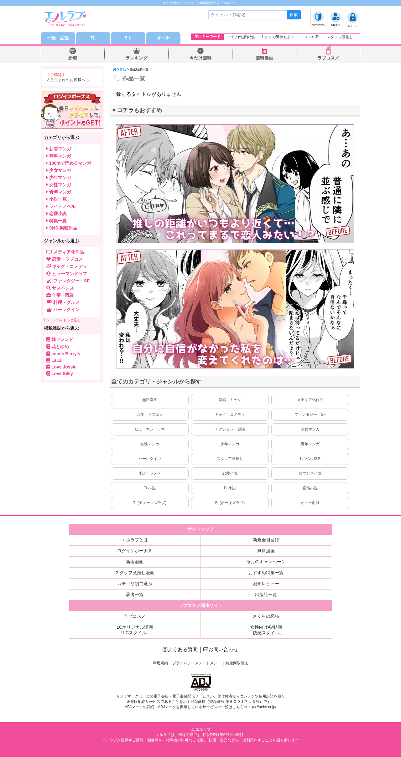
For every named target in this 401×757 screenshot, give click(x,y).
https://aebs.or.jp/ (261, 707)
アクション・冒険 (230, 429)
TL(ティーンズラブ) (149, 503)
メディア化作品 (310, 400)
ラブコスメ (328, 58)
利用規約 (160, 663)
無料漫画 (264, 58)
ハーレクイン (149, 459)
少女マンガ (310, 429)
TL (93, 38)
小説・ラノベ (149, 473)
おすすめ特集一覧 (266, 572)
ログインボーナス (134, 551)
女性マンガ (149, 444)
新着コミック (230, 400)
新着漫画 (134, 561)
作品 (123, 69)
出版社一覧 (266, 594)
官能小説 (310, 488)
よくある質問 (180, 649)
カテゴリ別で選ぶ (134, 583)
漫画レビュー (266, 583)
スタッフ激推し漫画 (134, 572)
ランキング (137, 58)
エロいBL (312, 37)
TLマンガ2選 (310, 459)
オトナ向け (310, 503)
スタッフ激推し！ (342, 37)
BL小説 (230, 488)
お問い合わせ (220, 649)
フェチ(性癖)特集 (241, 37)
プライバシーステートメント (196, 663)
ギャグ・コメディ (230, 415)
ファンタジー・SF (309, 415)
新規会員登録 (266, 540)
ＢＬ (128, 38)
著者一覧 (134, 594)
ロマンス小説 (310, 473)
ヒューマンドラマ (150, 429)
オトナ (163, 38)
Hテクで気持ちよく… (280, 37)
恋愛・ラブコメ (150, 415)
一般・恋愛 (58, 38)
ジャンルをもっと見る (62, 320)
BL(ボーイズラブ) (230, 503)
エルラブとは (135, 540)
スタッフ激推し (230, 459)
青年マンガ (310, 444)
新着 (72, 58)
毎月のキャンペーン (266, 561)
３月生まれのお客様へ (66, 80)
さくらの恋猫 (266, 616)
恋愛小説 (229, 473)
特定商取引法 (237, 663)
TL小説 (150, 488)
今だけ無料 (200, 58)
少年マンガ (230, 444)
